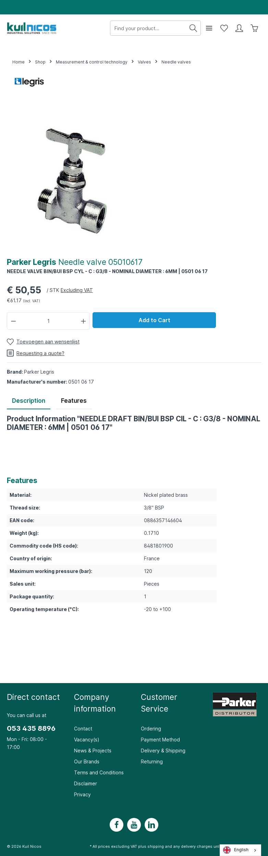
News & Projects (92, 750)
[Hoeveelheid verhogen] (83, 321)
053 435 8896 (31, 728)
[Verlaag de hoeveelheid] (13, 321)
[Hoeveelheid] (48, 321)
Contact (83, 728)
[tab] (28, 401)
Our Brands (86, 761)
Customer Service (159, 702)
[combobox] (240, 850)
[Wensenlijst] (224, 28)
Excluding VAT (77, 290)
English (235, 850)
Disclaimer (85, 783)
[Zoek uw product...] (148, 28)
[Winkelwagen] (254, 28)
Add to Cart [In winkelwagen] (154, 320)
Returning (152, 761)
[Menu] (209, 28)
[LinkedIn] (151, 825)
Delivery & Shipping (163, 750)
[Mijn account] (239, 28)
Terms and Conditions (99, 772)
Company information (95, 702)
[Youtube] (134, 825)
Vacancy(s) (86, 739)
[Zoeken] (193, 28)
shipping (155, 846)
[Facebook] (116, 825)
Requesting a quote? (35, 353)
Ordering (151, 728)
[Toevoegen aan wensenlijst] (43, 341)
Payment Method (160, 739)
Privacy (82, 794)
